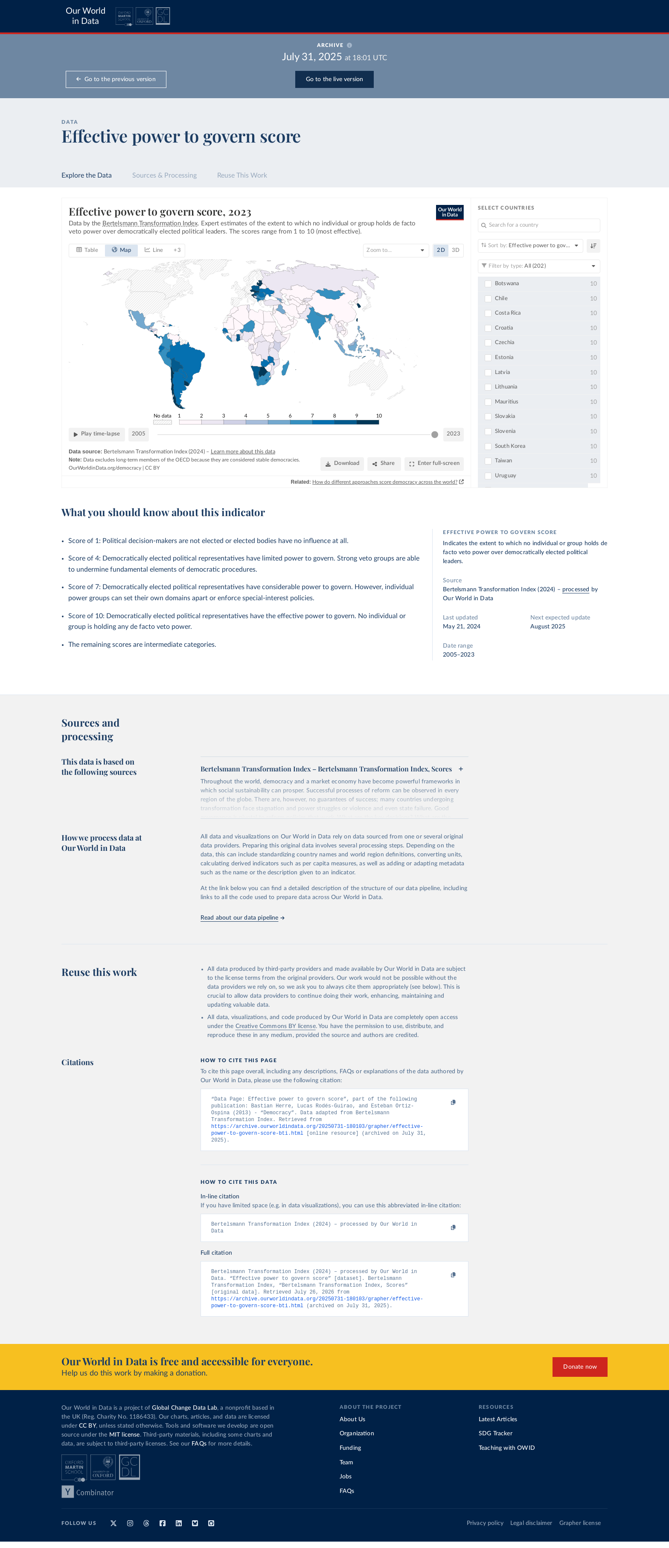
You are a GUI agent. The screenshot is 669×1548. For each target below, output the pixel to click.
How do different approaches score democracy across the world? (384, 481)
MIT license (124, 1441)
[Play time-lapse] (97, 434)
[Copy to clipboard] (444, 1103)
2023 (453, 434)
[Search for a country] (539, 225)
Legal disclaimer (531, 1530)
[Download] (342, 464)
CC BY (152, 467)
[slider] (435, 434)
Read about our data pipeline (242, 918)
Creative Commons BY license (276, 1026)
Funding (350, 1454)
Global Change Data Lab (184, 1414)
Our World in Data (85, 16)
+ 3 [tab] (177, 250)
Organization (357, 1440)
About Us (352, 1426)
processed (575, 590)
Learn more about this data (243, 451)
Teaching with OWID (507, 1454)
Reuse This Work (242, 175)
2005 (138, 434)
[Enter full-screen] (434, 464)
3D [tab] (456, 250)
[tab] (87, 250)
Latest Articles (498, 1426)
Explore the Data (86, 175)
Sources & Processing (164, 175)
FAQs (199, 1450)
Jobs (346, 1483)
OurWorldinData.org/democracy (105, 467)
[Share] (384, 464)
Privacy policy (485, 1530)
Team (347, 1469)
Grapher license (580, 1530)
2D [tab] (441, 250)
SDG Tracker (495, 1440)
